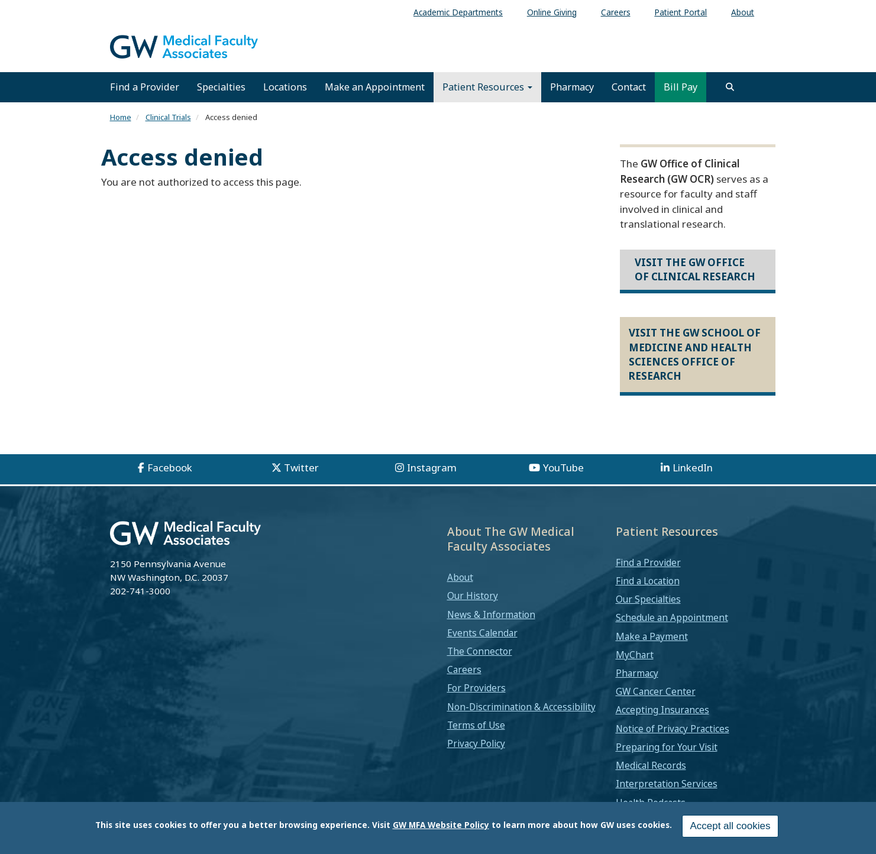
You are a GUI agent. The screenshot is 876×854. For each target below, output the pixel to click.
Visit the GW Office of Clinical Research (695, 269)
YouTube (563, 467)
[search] (730, 87)
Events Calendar (482, 633)
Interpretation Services (666, 784)
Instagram (432, 467)
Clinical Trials (168, 117)
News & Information (491, 614)
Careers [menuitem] (616, 12)
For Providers (476, 688)
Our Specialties (648, 599)
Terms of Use (476, 725)
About (460, 577)
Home (120, 117)
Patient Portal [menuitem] (680, 12)
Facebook (169, 467)
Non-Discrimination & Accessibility (521, 707)
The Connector (479, 651)
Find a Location (648, 581)
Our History (472, 595)
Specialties (221, 86)
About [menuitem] (742, 12)
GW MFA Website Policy (441, 828)
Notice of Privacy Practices (672, 729)
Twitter (301, 467)
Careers (464, 669)
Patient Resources (487, 86)
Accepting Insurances (662, 710)
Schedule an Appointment (672, 617)
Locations (285, 86)
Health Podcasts (651, 802)
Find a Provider (144, 86)
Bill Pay (680, 86)
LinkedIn (693, 467)
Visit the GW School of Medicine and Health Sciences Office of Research (695, 354)
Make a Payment (652, 636)
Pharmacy (572, 86)
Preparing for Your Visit (666, 747)
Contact (629, 86)
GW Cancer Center (656, 691)
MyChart (635, 655)
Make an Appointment (375, 86)
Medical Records (651, 765)
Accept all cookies (730, 829)
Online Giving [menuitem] (552, 12)
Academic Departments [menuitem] (458, 12)
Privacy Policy (476, 743)
